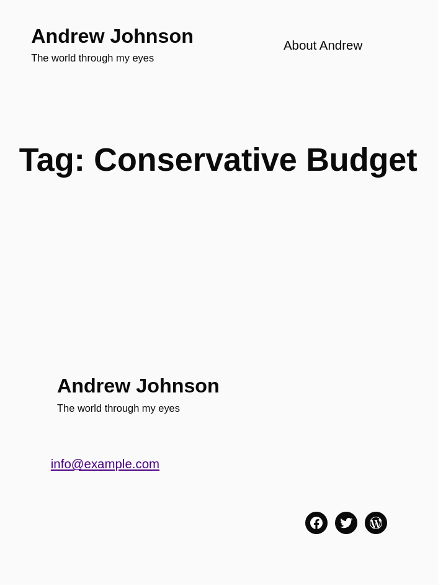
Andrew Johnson (112, 36)
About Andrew (323, 45)
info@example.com (105, 463)
